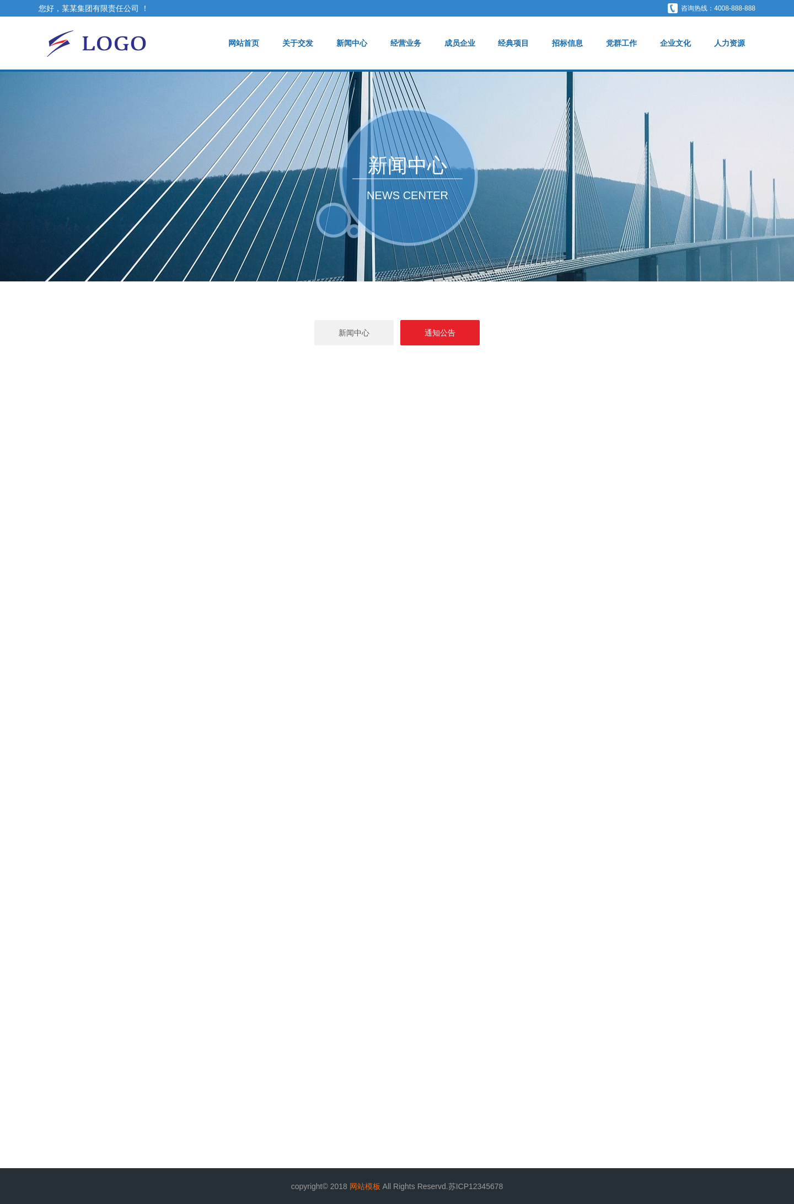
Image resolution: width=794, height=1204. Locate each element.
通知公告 (440, 332)
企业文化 (675, 43)
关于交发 (297, 43)
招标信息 (567, 43)
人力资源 (729, 43)
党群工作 (621, 43)
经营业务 (405, 43)
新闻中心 (351, 43)
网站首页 (243, 43)
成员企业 (459, 43)
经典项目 (513, 43)
